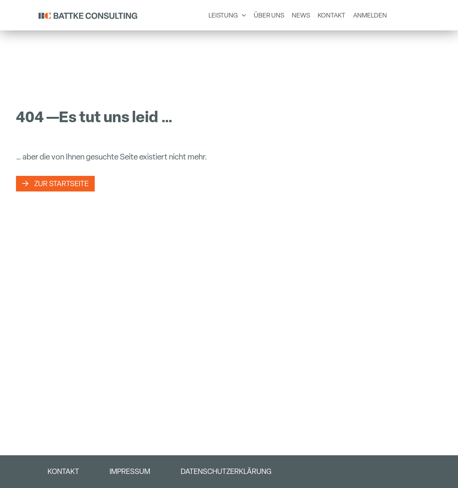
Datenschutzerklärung (226, 471)
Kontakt (63, 471)
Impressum (130, 471)
